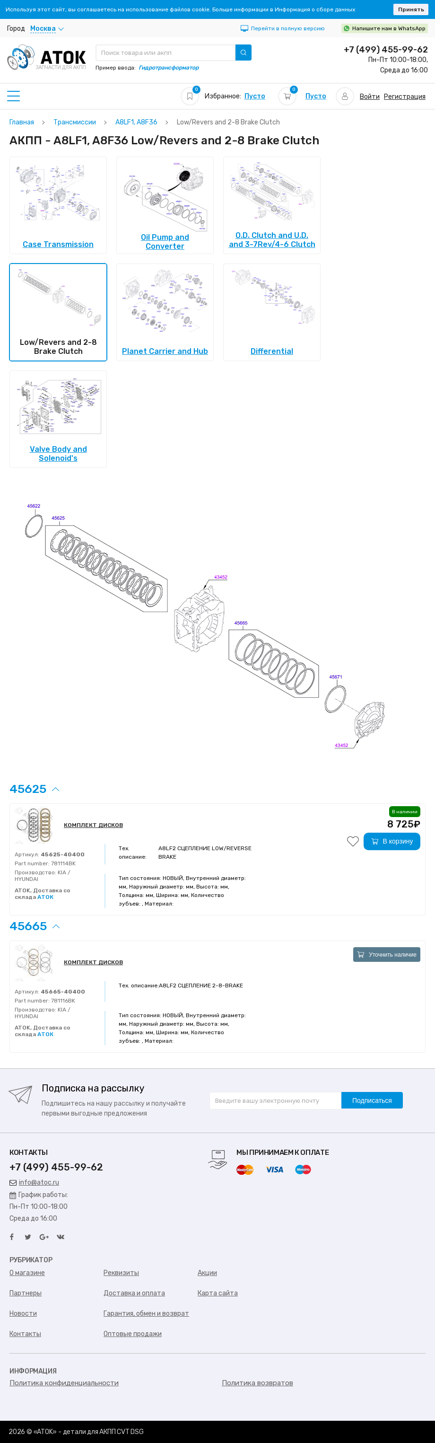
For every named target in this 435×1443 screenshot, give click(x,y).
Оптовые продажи (133, 1334)
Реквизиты (121, 1273)
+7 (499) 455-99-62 (386, 49)
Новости (23, 1314)
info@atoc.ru (34, 1183)
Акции (207, 1273)
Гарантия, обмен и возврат (146, 1314)
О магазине (27, 1273)
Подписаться (372, 1100)
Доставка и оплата (134, 1293)
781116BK (62, 1000)
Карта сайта (218, 1293)
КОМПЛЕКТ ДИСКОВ (93, 825)
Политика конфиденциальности (64, 1383)
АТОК (45, 897)
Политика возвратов (257, 1383)
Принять (411, 9)
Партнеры (25, 1293)
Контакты (25, 1334)
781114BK (63, 863)
